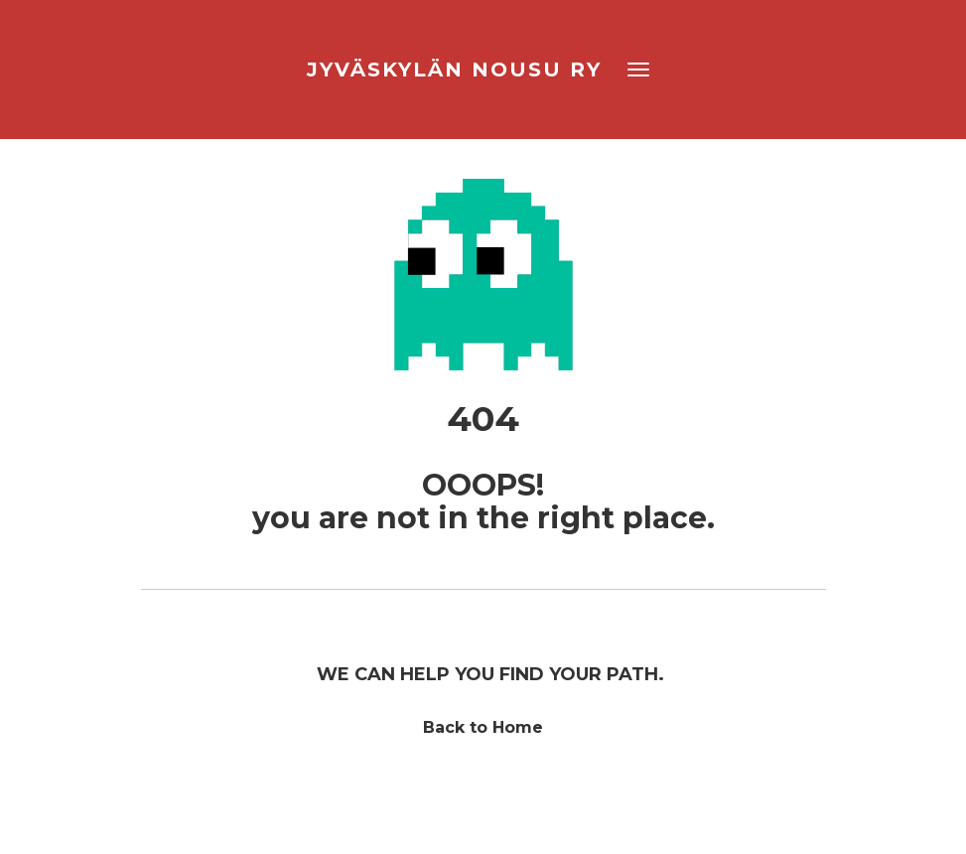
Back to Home (483, 727)
